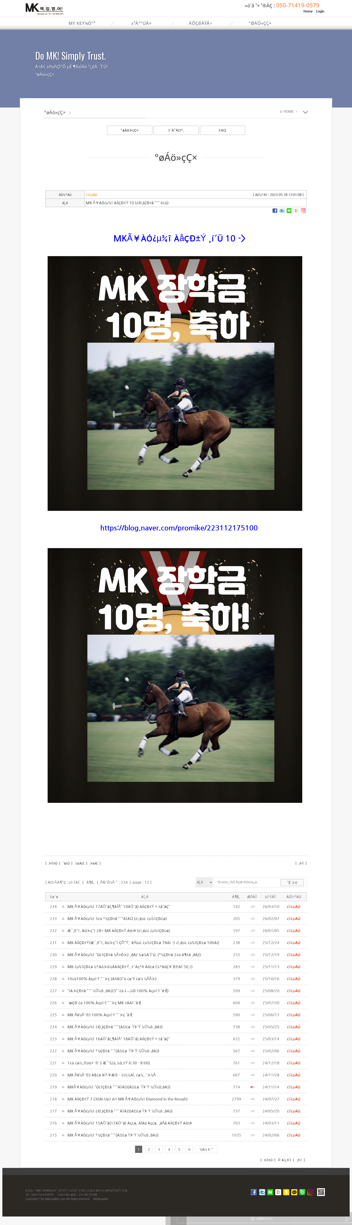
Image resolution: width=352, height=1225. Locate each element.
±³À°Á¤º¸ (176, 130)
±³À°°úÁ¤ (141, 23)
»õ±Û (52, 863)
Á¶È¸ (90, 882)
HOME (289, 111)
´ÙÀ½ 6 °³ (206, 1149)
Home (308, 11)
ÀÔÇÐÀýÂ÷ (200, 23)
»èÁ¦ (94, 863)
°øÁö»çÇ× (260, 23)
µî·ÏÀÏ (74, 882)
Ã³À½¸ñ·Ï (284, 1160)
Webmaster (100, 1198)
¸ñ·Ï (301, 863)
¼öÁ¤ (79, 863)
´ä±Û (66, 863)
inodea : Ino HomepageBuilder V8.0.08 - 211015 (283, 1171)
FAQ (222, 130)
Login (320, 11)
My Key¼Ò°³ (82, 23)
